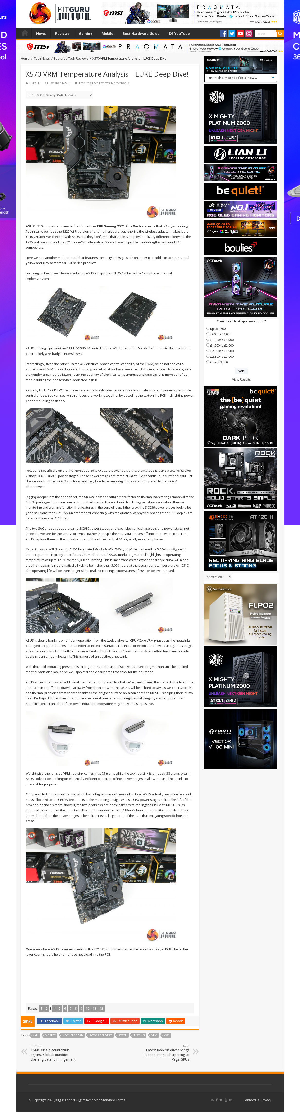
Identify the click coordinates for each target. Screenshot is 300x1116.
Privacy (266, 1100)
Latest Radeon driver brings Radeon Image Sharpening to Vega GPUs (164, 1053)
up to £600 (218, 328)
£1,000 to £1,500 (222, 340)
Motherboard (120, 83)
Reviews (62, 33)
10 (87, 1008)
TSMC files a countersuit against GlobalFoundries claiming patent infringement (56, 1053)
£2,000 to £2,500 (222, 351)
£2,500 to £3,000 (222, 356)
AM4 (35, 1035)
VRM (154, 1035)
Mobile (107, 33)
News (41, 33)
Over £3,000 (219, 362)
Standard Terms (113, 1100)
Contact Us (251, 1100)
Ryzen (122, 1035)
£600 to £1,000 (220, 334)
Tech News (42, 58)
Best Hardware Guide (141, 33)
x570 (167, 1035)
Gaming (85, 33)
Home (25, 33)
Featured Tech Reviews (71, 58)
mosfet (50, 1035)
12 (101, 1008)
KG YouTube (179, 33)
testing (139, 1035)
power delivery (101, 1035)
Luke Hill (35, 83)
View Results (241, 379)
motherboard (72, 1035)
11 (94, 1008)
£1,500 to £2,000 (222, 345)
